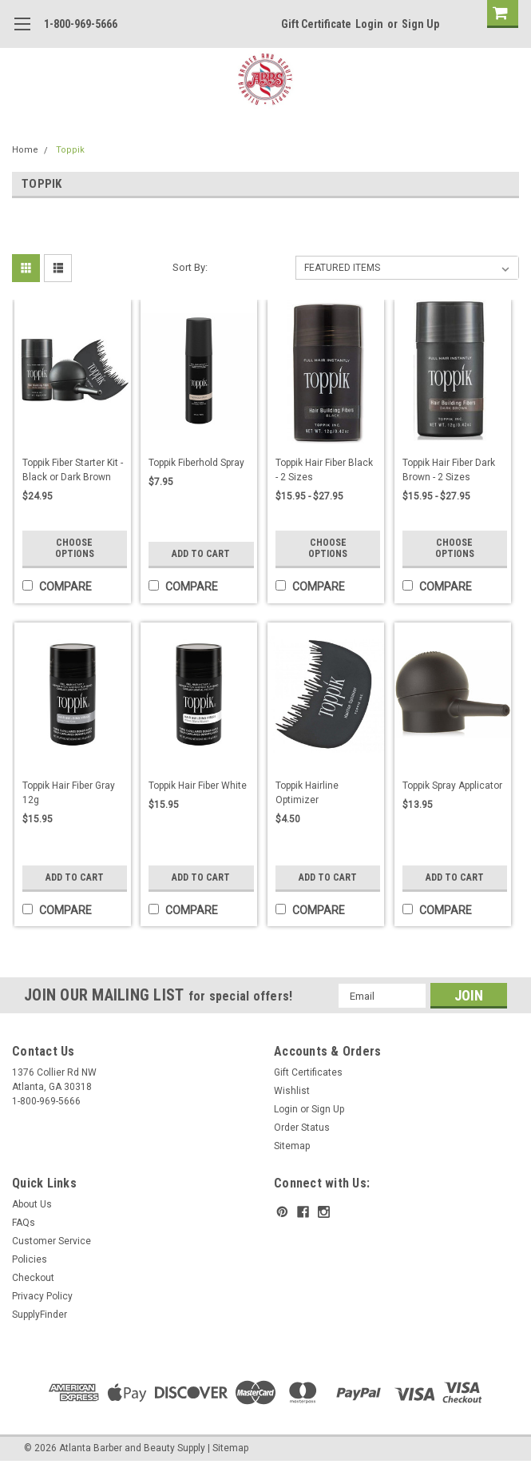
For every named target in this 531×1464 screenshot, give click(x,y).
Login (369, 24)
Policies (29, 1259)
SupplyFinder (39, 1314)
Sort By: (190, 267)
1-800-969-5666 (80, 24)
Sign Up (420, 24)
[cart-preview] (499, 14)
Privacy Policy (42, 1296)
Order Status (302, 1127)
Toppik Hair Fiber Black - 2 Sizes (324, 470)
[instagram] (324, 1212)
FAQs (23, 1222)
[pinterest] (282, 1212)
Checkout (33, 1277)
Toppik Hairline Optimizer (307, 793)
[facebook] (303, 1212)
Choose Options (74, 548)
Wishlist (292, 1090)
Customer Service (51, 1241)
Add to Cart (201, 553)
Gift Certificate (316, 24)
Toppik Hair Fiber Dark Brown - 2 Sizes (448, 470)
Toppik (70, 150)
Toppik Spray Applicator (452, 785)
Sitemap (292, 1146)
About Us (32, 1204)
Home (25, 150)
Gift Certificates (308, 1072)
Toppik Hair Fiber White (198, 785)
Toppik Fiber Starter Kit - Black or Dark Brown (72, 470)
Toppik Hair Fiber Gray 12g (68, 793)
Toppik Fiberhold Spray (196, 462)
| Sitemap (228, 1448)
